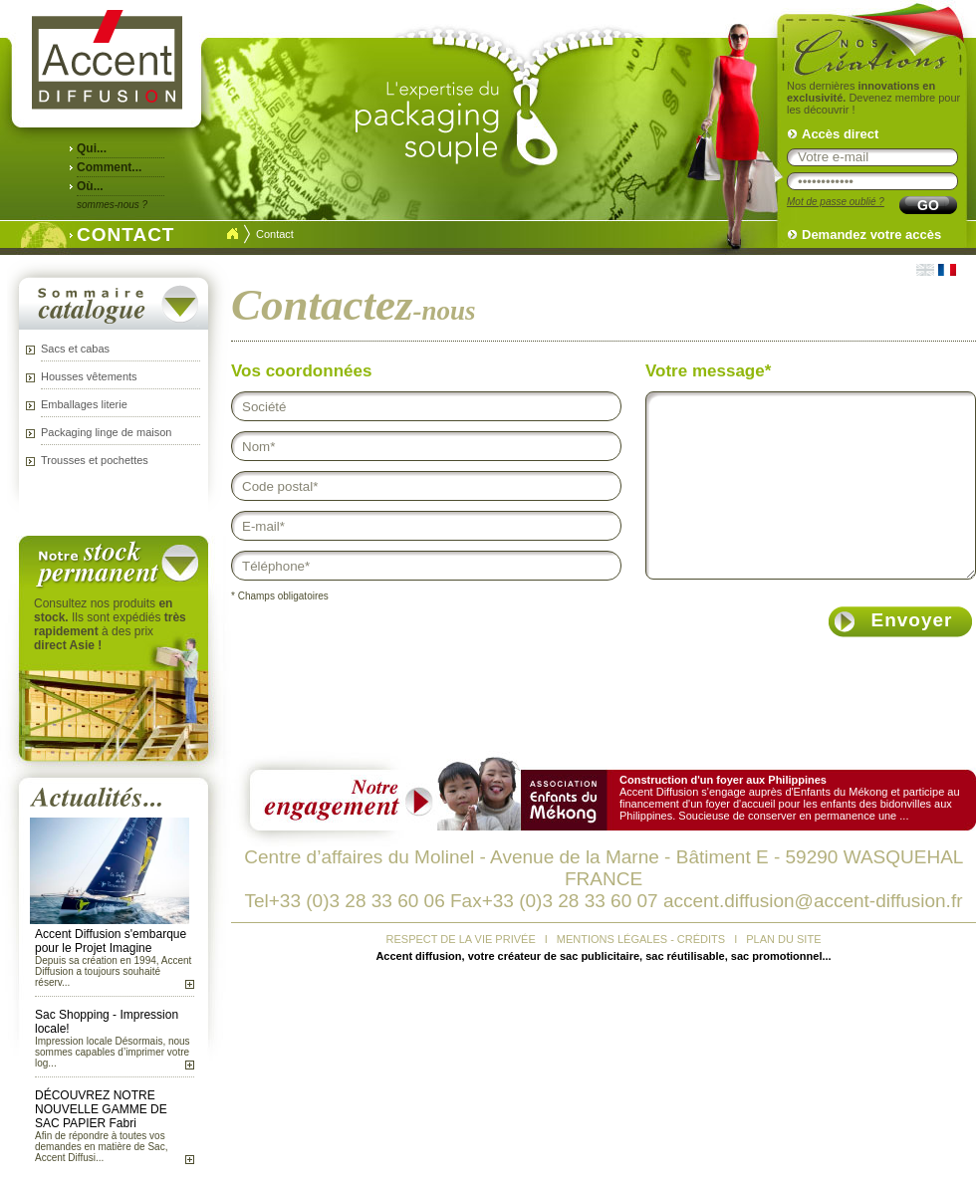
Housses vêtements (89, 376)
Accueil (232, 234)
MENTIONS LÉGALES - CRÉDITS (641, 939)
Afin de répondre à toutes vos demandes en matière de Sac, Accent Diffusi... (101, 1146)
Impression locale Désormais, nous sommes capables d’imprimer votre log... (112, 1052)
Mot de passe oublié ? (835, 201)
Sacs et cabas (75, 349)
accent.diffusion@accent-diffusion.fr (813, 900)
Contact (275, 234)
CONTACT (120, 232)
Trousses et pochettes (94, 460)
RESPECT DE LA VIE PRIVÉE (461, 939)
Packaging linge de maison (106, 432)
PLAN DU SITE (783, 939)
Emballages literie (84, 404)
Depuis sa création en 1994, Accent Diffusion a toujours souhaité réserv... (113, 971)
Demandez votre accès (871, 234)
